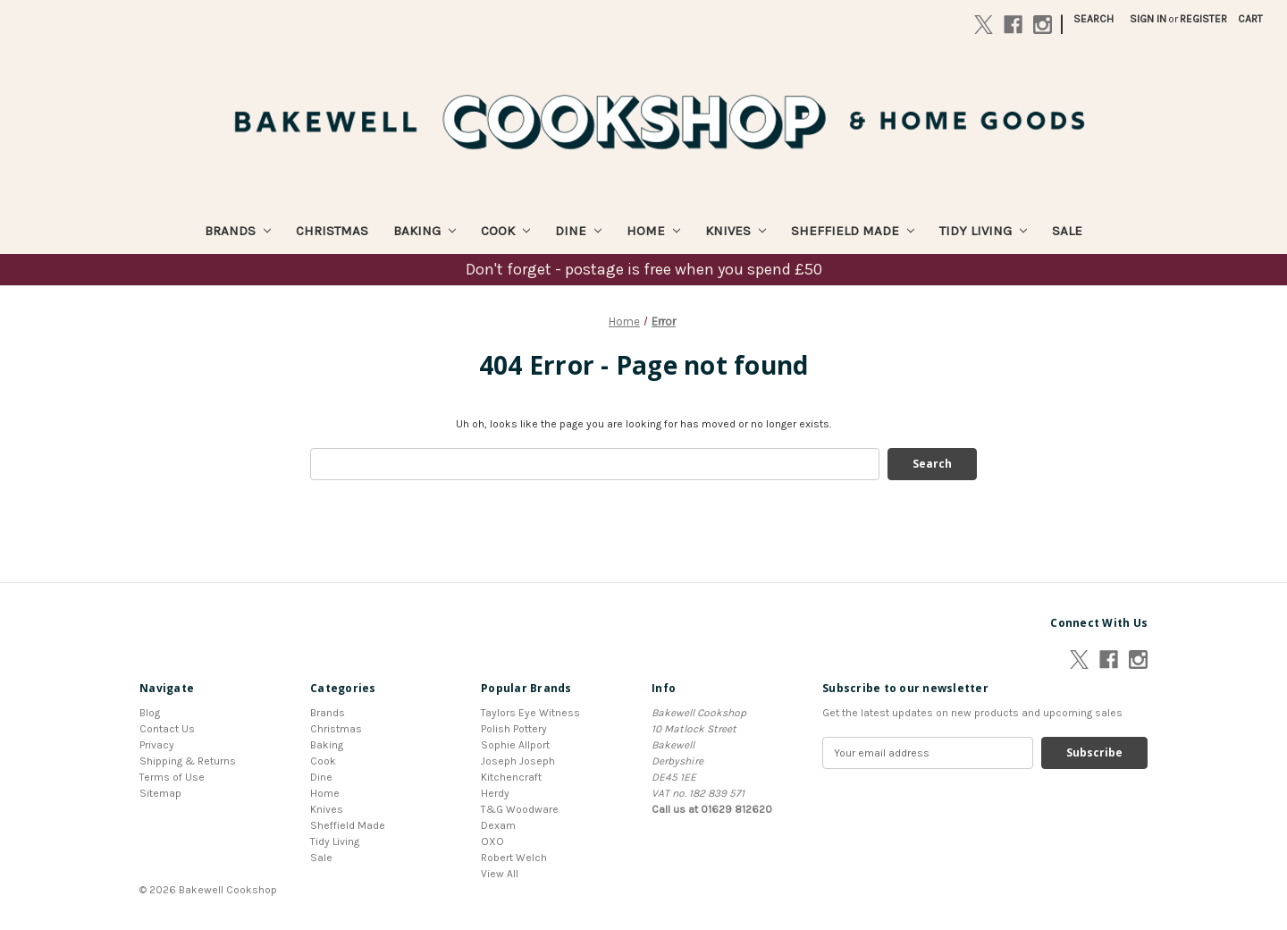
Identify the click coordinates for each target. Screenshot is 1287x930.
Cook (505, 231)
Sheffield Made (852, 231)
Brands (238, 231)
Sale (1067, 231)
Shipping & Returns (187, 761)
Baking (424, 231)
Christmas (332, 231)
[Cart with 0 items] (1250, 19)
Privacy (156, 745)
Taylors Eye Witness (530, 712)
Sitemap (160, 793)
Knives (735, 231)
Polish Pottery (514, 729)
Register (1203, 19)
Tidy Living (983, 231)
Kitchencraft (511, 777)
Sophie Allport (515, 745)
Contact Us (167, 729)
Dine (578, 231)
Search (1093, 19)
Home (653, 231)
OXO (492, 841)
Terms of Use (172, 777)
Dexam (498, 825)
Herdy (495, 793)
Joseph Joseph (518, 761)
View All (499, 873)
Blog (149, 712)
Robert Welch (514, 857)
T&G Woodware (520, 809)
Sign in (1148, 19)
